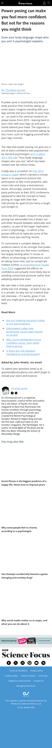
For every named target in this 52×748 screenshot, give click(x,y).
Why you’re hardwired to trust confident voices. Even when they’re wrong (23, 343)
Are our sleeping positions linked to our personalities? (25, 322)
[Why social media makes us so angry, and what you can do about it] (26, 600)
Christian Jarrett (19, 388)
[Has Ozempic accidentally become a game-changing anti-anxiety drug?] (26, 554)
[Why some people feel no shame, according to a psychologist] (26, 507)
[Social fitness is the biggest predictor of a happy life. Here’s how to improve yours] (26, 461)
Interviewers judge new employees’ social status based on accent (24, 332)
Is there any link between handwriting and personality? (23, 352)
